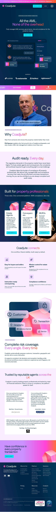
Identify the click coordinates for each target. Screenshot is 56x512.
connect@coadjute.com (8, 499)
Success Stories (35, 493)
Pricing (21, 488)
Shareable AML (34, 477)
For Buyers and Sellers (24, 474)
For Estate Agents (23, 469)
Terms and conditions (18, 505)
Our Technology (35, 482)
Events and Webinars (36, 492)
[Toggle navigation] (52, 6)
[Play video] (28, 123)
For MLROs (22, 472)
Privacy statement (7, 505)
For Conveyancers (23, 470)
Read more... (49, 1)
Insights (33, 488)
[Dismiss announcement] (53, 1)
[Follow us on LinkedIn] (5, 475)
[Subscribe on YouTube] (8, 475)
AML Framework (46, 475)
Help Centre (45, 490)
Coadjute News (34, 490)
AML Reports (34, 472)
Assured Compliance (47, 469)
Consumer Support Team (36, 475)
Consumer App (34, 474)
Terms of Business (46, 470)
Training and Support (47, 474)
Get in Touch (45, 492)
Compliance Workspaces (36, 470)
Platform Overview (35, 469)
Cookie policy (27, 505)
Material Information (47, 472)
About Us (44, 488)
